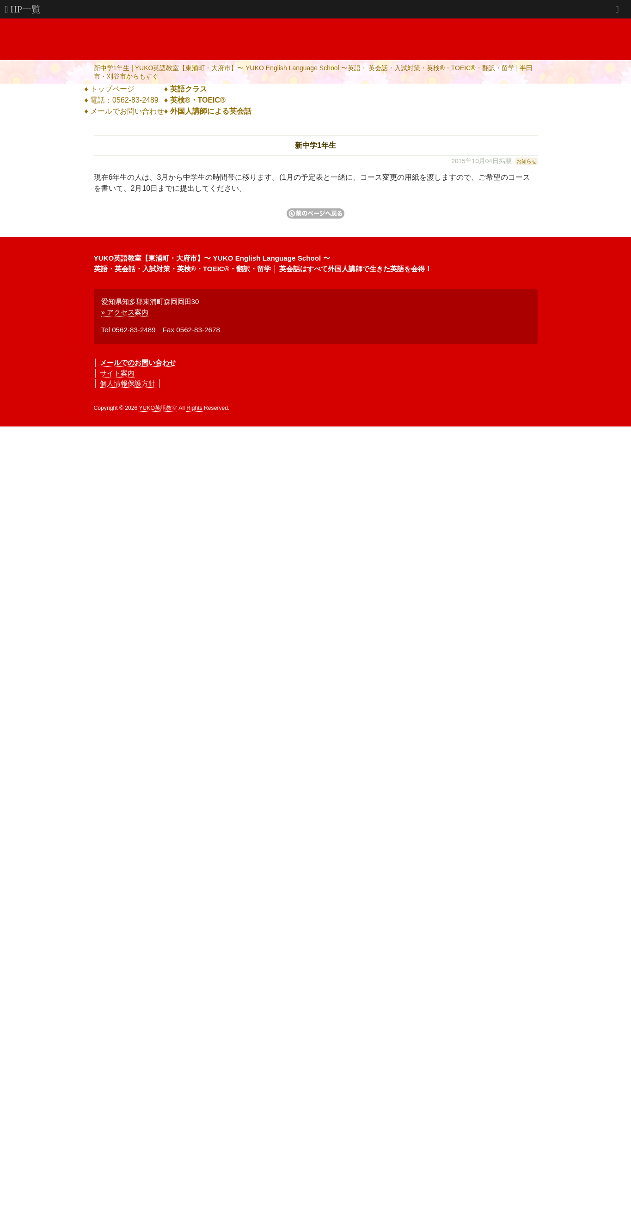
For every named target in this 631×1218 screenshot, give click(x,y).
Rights (194, 408)
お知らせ (526, 161)
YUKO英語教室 (158, 408)
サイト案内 (117, 373)
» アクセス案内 (125, 312)
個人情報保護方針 (127, 383)
